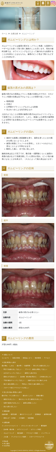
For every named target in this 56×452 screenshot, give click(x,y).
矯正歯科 (20, 433)
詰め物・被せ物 (9, 429)
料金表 (6, 441)
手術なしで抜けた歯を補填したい (33, 384)
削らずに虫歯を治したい (41, 366)
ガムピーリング (9, 433)
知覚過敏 (31, 418)
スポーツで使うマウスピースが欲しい (16, 388)
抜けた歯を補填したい (11, 384)
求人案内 (7, 443)
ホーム (4, 34)
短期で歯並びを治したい (12, 403)
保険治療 (7, 411)
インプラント (45, 433)
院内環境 (38, 358)
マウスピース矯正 (32, 433)
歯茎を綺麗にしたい (30, 403)
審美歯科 (44, 426)
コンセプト (5, 358)
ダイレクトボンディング (29, 426)
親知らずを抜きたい (10, 377)
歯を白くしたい (28, 395)
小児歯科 (22, 418)
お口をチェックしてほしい (13, 373)
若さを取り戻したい (10, 406)
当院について (8, 355)
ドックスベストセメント (10, 426)
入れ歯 (6, 437)
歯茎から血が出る (31, 373)
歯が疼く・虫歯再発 (23, 366)
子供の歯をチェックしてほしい (14, 380)
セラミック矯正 (36, 429)
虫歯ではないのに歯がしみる (37, 380)
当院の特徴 (16, 358)
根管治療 (14, 414)
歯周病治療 (47, 414)
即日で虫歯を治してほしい (13, 369)
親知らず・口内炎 (10, 418)
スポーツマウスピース (36, 437)
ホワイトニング (22, 429)
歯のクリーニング (26, 414)
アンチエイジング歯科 (18, 437)
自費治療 (14, 34)
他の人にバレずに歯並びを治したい (31, 399)
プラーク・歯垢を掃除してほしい (36, 369)
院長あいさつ (27, 358)
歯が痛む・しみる (8, 366)
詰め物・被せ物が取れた (28, 377)
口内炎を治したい (46, 377)
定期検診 (38, 414)
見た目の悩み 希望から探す (13, 392)
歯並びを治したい (10, 399)
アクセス (47, 358)
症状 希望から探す (10, 362)
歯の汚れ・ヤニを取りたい (11, 395)
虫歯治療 (5, 414)
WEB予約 (7, 446)
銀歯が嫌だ (40, 395)
